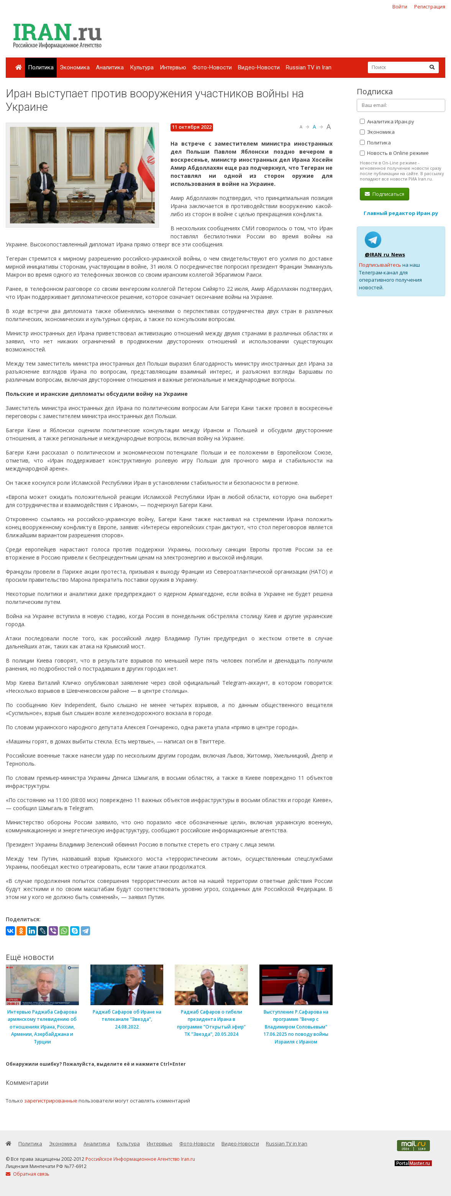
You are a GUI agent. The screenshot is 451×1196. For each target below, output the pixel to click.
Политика (41, 67)
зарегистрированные (50, 1100)
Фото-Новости (212, 67)
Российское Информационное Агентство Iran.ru (140, 1159)
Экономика (75, 67)
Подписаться (384, 193)
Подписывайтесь (380, 264)
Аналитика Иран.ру (387, 121)
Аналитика (110, 67)
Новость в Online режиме (394, 152)
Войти (399, 6)
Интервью (173, 67)
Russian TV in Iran (308, 67)
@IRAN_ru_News (385, 254)
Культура (142, 67)
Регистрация (429, 6)
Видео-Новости (259, 67)
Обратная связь (27, 1174)
